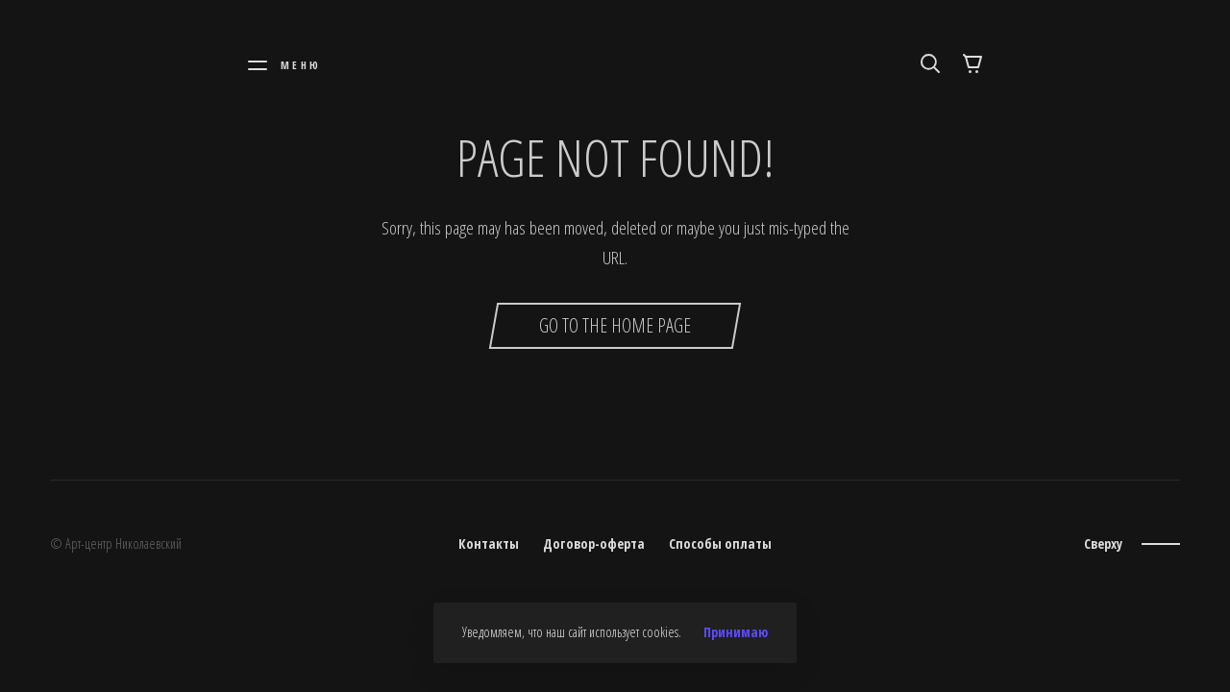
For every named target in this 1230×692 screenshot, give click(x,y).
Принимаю (735, 632)
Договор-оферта (594, 543)
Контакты (488, 543)
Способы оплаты (720, 543)
